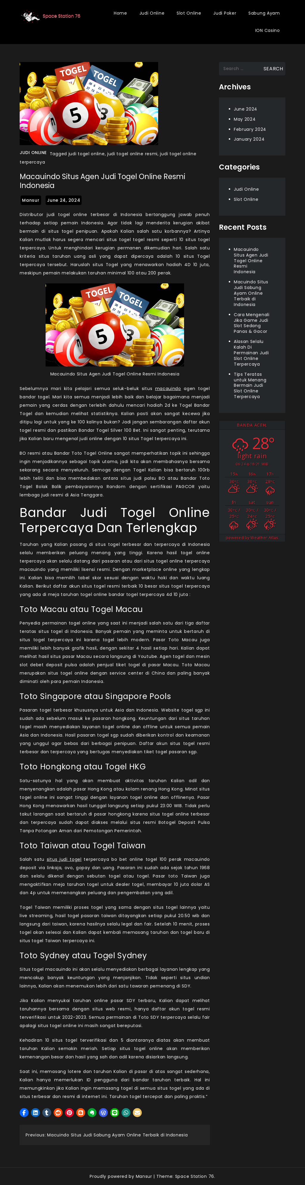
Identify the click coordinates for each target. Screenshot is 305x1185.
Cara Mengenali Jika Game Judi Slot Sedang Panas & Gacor (252, 323)
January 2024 (249, 139)
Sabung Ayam (264, 13)
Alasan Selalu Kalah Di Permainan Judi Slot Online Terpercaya (251, 352)
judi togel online (87, 154)
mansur (30, 200)
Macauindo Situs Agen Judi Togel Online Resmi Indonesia (251, 260)
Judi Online (152, 13)
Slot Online (189, 13)
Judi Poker (224, 13)
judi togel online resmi (132, 154)
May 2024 (245, 119)
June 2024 (245, 109)
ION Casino (267, 30)
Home (120, 13)
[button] (24, 1112)
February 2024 (250, 129)
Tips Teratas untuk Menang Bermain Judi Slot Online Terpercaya (250, 385)
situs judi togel (64, 859)
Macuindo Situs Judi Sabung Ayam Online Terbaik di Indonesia (251, 293)
